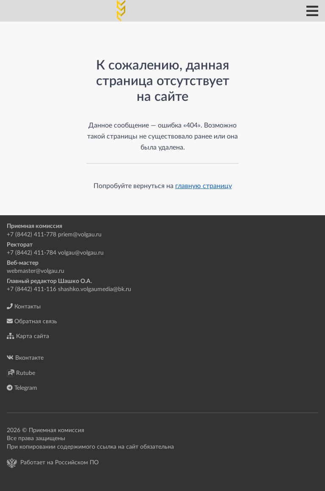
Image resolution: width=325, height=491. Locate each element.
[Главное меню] (312, 11)
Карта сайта (28, 336)
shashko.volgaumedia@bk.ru (94, 289)
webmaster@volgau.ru (35, 271)
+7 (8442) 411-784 (31, 253)
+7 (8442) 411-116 (31, 289)
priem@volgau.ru (80, 235)
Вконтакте (25, 358)
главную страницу (203, 186)
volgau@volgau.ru (81, 253)
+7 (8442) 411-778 (31, 235)
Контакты (24, 306)
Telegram (22, 388)
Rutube (21, 373)
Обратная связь (32, 321)
